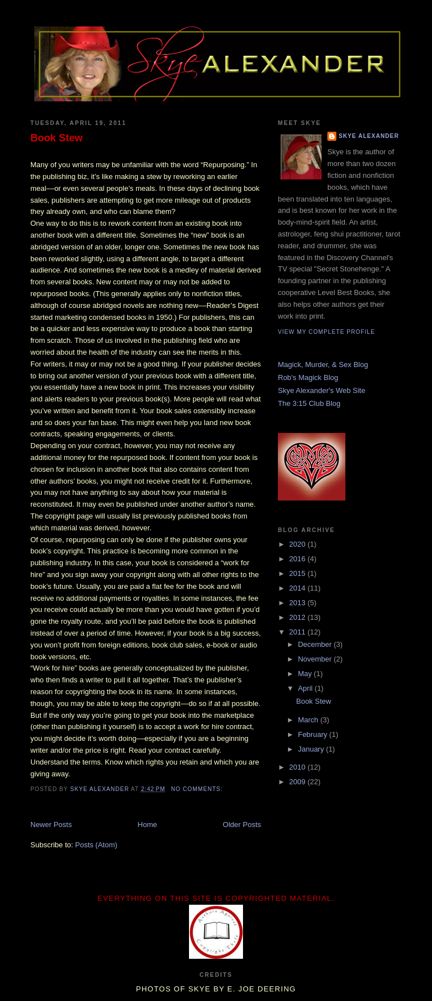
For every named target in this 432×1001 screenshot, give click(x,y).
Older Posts (242, 824)
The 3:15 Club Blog (309, 403)
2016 (298, 559)
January (312, 749)
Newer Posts (51, 824)
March (309, 720)
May (306, 673)
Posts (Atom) (96, 845)
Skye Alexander (369, 136)
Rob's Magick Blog (308, 377)
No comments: (198, 789)
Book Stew (56, 138)
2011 (298, 632)
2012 (298, 617)
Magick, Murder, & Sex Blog (323, 364)
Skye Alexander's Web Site (321, 390)
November (316, 659)
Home (148, 824)
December (316, 644)
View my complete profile (326, 332)
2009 (298, 781)
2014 (298, 588)
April (306, 688)
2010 (298, 767)
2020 (298, 544)
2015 (298, 573)
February (314, 734)
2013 (298, 602)
